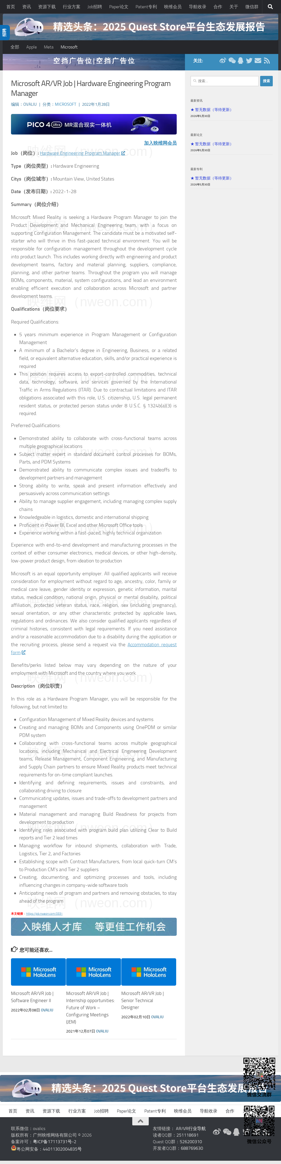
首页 (10, 6)
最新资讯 (196, 104)
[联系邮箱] (258, 64)
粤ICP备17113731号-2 (54, 1145)
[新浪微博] (223, 64)
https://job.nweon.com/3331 (44, 917)
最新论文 (196, 138)
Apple (31, 47)
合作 (217, 6)
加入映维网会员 (159, 147)
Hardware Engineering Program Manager (84, 157)
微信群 (251, 6)
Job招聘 (95, 6)
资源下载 (47, 6)
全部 (14, 47)
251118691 (187, 1138)
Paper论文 (118, 6)
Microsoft (69, 47)
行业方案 (71, 6)
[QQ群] (240, 64)
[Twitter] (249, 64)
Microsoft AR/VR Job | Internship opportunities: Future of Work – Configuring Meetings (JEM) (90, 1011)
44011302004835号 (62, 1152)
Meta (49, 47)
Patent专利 (146, 6)
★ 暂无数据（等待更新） (212, 113)
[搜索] (270, 7)
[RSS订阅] (266, 64)
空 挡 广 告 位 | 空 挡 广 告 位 (93, 64)
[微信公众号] (231, 64)
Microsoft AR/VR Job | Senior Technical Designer (142, 1004)
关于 (233, 6)
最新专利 (196, 173)
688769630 (192, 1151)
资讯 (26, 6)
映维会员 (173, 6)
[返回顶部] (140, 1124)
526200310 (191, 1145)
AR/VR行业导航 (191, 1131)
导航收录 (197, 6)
